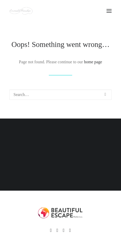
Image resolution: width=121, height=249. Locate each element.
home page (93, 62)
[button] (105, 94)
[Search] (60, 94)
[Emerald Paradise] (21, 11)
